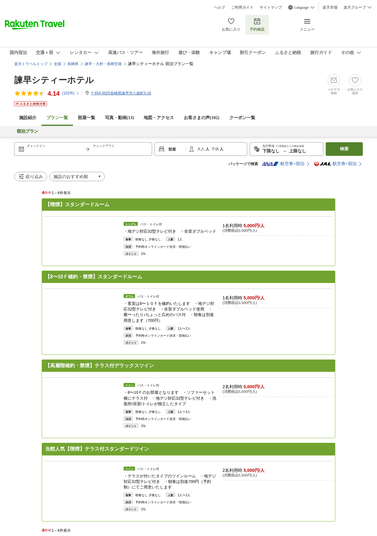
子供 (215, 149)
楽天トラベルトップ (31, 64)
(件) (70, 93)
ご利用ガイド (242, 7)
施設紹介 (27, 117)
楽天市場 (330, 7)
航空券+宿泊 (283, 163)
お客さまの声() (201, 117)
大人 (201, 149)
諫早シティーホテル (54, 80)
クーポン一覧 (242, 117)
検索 (344, 149)
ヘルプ (219, 7)
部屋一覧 (86, 117)
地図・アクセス (159, 117)
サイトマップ (271, 7)
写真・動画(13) (119, 117)
